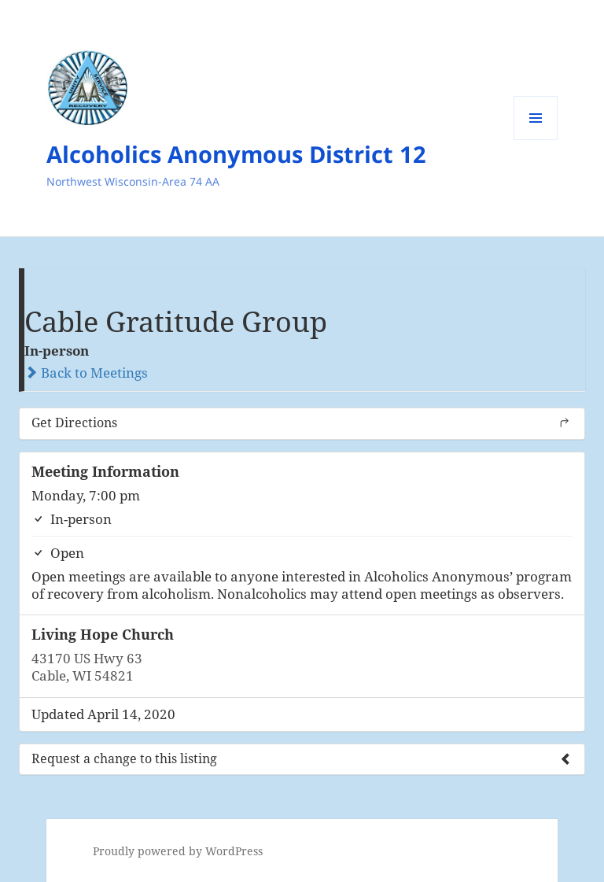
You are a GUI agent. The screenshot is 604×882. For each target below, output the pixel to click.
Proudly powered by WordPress (178, 850)
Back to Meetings (86, 373)
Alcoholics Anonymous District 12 (236, 153)
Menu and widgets (536, 139)
